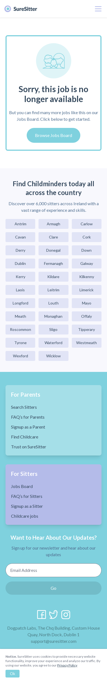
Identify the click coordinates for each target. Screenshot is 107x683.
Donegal (53, 250)
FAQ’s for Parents (28, 416)
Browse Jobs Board (53, 135)
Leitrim (53, 289)
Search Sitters (24, 407)
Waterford (53, 342)
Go (53, 588)
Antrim (20, 223)
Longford (20, 303)
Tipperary (86, 329)
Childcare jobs (24, 516)
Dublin (20, 263)
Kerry (20, 276)
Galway (86, 263)
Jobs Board (22, 486)
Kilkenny (86, 276)
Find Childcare (24, 436)
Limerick (86, 289)
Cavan (20, 237)
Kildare (53, 276)
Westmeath (86, 342)
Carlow (87, 223)
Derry (20, 250)
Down (86, 250)
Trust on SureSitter (28, 446)
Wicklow (53, 355)
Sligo (53, 329)
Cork (87, 237)
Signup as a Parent (28, 426)
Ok (12, 673)
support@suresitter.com (53, 641)
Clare (53, 237)
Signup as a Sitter (27, 506)
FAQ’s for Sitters (26, 496)
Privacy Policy (67, 665)
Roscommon (20, 329)
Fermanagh (53, 263)
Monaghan (53, 316)
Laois (20, 289)
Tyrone (20, 342)
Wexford (20, 355)
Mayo (86, 303)
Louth (53, 303)
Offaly (86, 316)
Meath (20, 316)
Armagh (53, 223)
